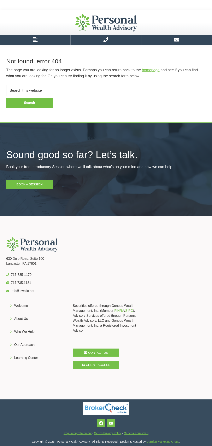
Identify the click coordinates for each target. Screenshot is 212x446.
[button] (35, 40)
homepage (150, 70)
